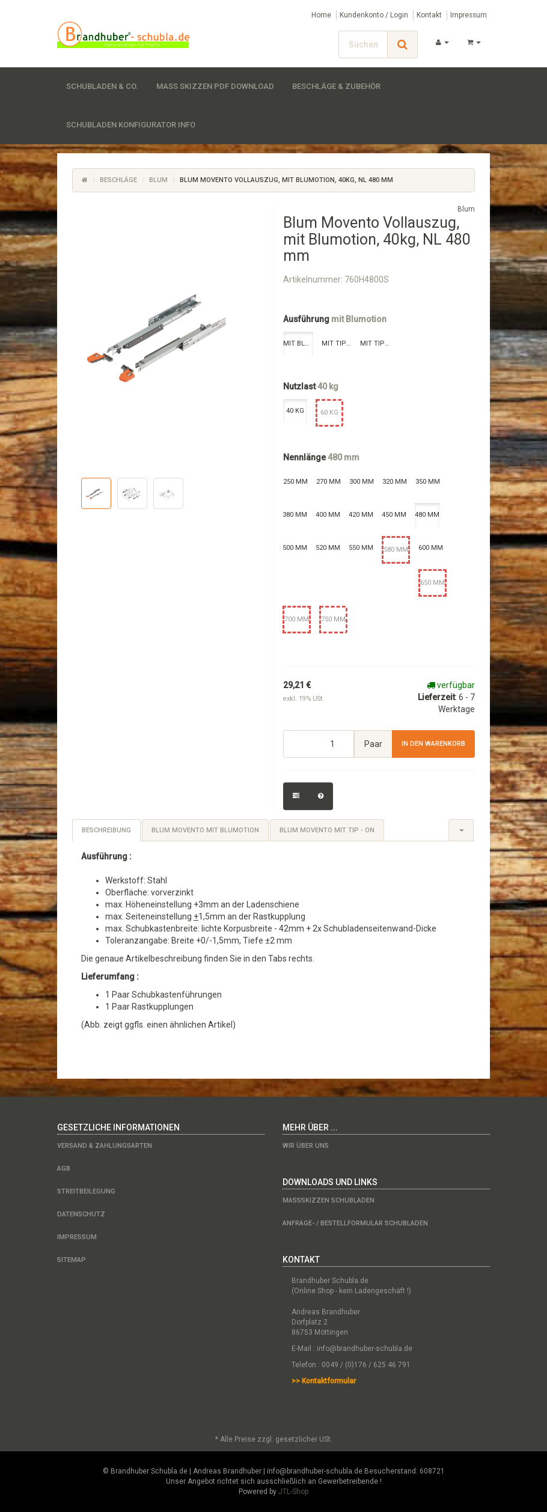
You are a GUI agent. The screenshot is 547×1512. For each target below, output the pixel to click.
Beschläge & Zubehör (336, 86)
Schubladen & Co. (102, 86)
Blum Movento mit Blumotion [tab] (205, 830)
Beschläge (118, 180)
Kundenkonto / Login (374, 15)
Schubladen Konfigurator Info (130, 124)
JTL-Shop (293, 1491)
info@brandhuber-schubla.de (364, 1348)
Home (321, 15)
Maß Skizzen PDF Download (215, 86)
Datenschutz (81, 1214)
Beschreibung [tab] (106, 830)
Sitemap (71, 1260)
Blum (158, 180)
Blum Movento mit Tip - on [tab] (327, 830)
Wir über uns (306, 1146)
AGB (63, 1168)
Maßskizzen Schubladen (328, 1200)
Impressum (468, 15)
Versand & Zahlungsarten (104, 1146)
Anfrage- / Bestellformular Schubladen (355, 1223)
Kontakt (429, 15)
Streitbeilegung (86, 1191)
